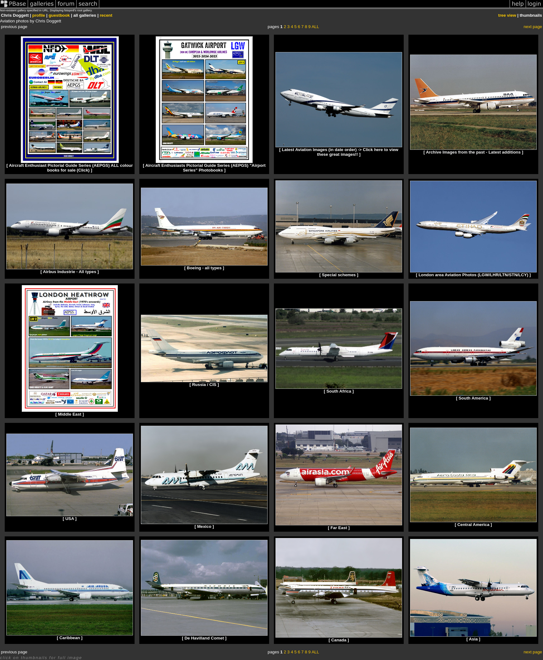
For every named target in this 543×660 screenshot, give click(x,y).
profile (38, 15)
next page (532, 26)
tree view (507, 15)
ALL (315, 26)
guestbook (59, 15)
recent (106, 15)
